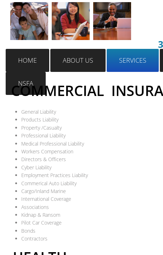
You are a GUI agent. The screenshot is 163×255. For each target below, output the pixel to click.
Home (27, 60)
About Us (78, 60)
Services (132, 60)
